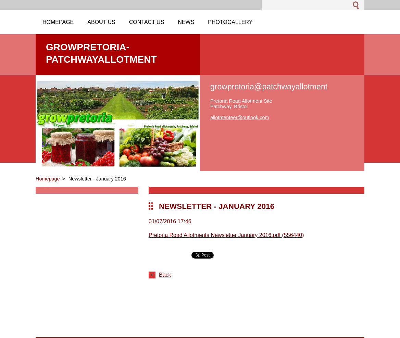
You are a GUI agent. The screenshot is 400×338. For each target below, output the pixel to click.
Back (165, 275)
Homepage (48, 178)
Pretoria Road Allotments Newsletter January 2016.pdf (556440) (226, 235)
